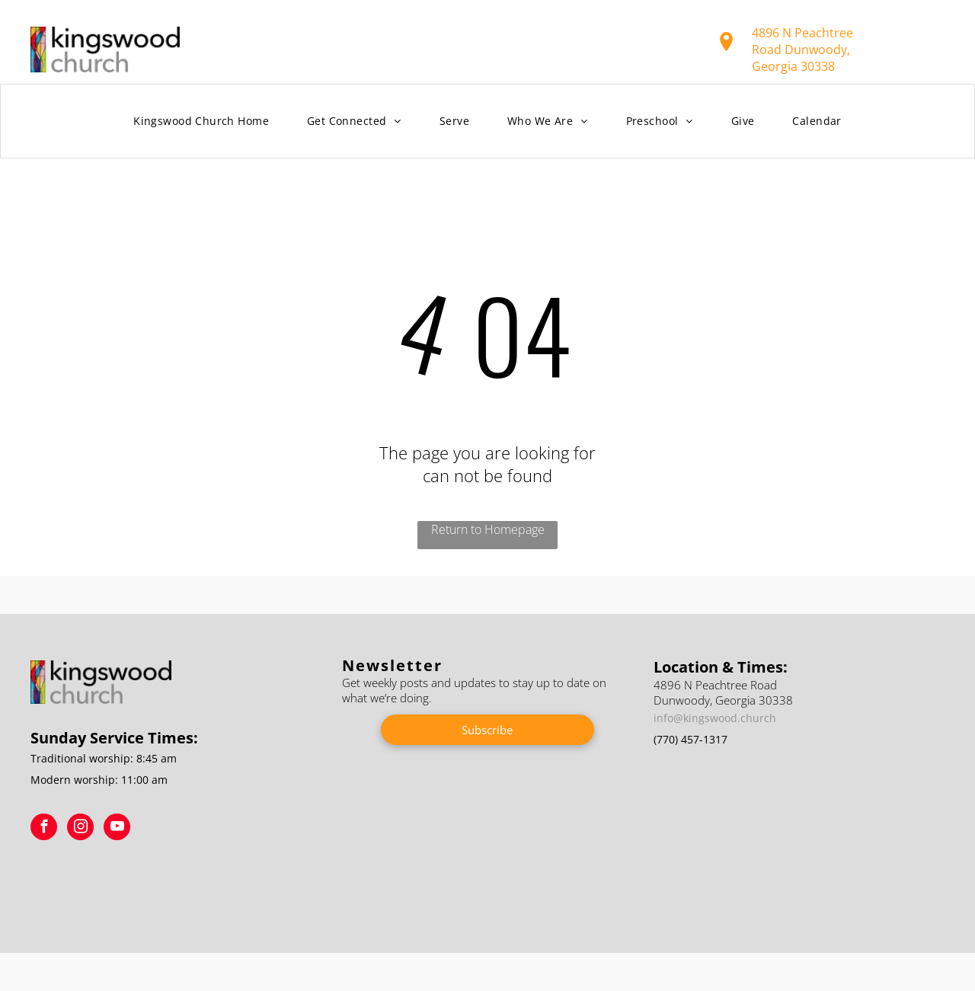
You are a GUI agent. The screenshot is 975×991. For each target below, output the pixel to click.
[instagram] (80, 829)
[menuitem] (201, 121)
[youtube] (117, 829)
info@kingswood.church (715, 718)
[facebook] (43, 829)
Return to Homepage (488, 529)
